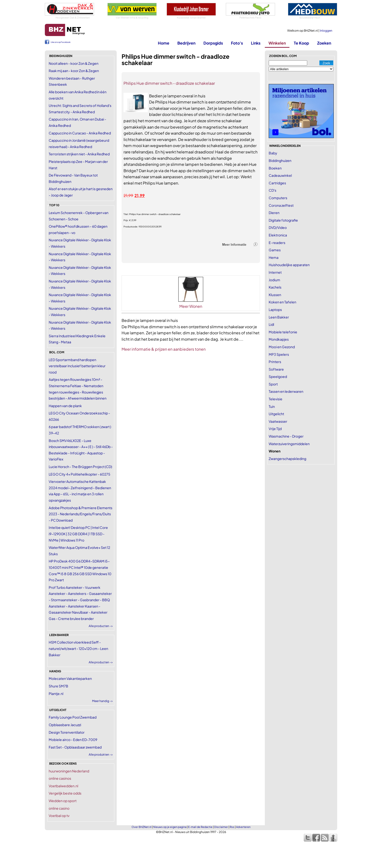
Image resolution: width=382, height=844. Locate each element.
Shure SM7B (58, 686)
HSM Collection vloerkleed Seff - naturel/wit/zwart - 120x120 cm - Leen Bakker (78, 648)
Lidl (271, 324)
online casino (59, 808)
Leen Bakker (279, 317)
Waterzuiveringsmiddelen (289, 443)
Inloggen (326, 30)
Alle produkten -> (101, 754)
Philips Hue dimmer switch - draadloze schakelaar (169, 83)
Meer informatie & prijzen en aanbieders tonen (164, 349)
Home (163, 43)
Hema (273, 257)
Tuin (272, 406)
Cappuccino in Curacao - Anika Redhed (80, 133)
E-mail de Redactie (200, 826)
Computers (278, 198)
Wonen (274, 451)
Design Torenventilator (67, 732)
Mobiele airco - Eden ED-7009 (73, 739)
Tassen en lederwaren (286, 391)
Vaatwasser (278, 421)
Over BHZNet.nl (142, 826)
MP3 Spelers (279, 354)
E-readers (277, 242)
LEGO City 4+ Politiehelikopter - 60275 (79, 474)
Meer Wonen (190, 306)
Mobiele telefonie (283, 332)
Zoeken (324, 43)
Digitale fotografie (283, 220)
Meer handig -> (102, 701)
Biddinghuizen (280, 160)
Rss (232, 826)
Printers (275, 361)
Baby (273, 153)
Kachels (275, 287)
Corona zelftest (281, 205)
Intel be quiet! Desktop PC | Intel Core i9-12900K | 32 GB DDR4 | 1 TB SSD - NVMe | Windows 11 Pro (78, 533)
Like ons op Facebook (60, 42)
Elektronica (278, 235)
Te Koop (301, 43)
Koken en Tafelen (282, 302)
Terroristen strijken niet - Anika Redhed (79, 154)
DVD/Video (278, 227)
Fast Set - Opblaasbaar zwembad (75, 747)
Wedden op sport (62, 800)
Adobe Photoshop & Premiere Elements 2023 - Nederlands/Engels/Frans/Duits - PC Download (80, 514)
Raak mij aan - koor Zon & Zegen (74, 70)
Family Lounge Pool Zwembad (72, 717)
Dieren (274, 212)
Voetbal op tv (59, 815)
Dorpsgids (213, 43)
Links (255, 43)
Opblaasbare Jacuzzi (65, 724)
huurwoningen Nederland (69, 771)
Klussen (275, 294)
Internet (275, 272)
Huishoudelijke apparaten (289, 265)
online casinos (60, 778)
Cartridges (277, 183)
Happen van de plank (65, 405)
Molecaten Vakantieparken (70, 678)
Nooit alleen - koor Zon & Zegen (73, 63)
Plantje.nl (56, 693)
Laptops (275, 309)
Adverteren (243, 826)
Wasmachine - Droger (286, 436)
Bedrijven (186, 43)
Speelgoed (278, 376)
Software (276, 369)
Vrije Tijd (275, 428)
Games (275, 250)
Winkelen (277, 43)
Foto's (237, 43)
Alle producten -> (101, 626)
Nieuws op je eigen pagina (169, 826)
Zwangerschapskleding (287, 458)
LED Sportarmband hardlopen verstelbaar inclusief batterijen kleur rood (77, 365)
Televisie (275, 399)
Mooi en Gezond (282, 347)
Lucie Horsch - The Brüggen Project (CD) (80, 466)
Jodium (274, 280)
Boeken (275, 168)
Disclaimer (221, 826)
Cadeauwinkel (280, 175)
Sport (273, 384)
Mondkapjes (279, 339)
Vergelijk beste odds (65, 793)
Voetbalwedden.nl (63, 786)
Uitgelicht (276, 414)
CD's (272, 190)
